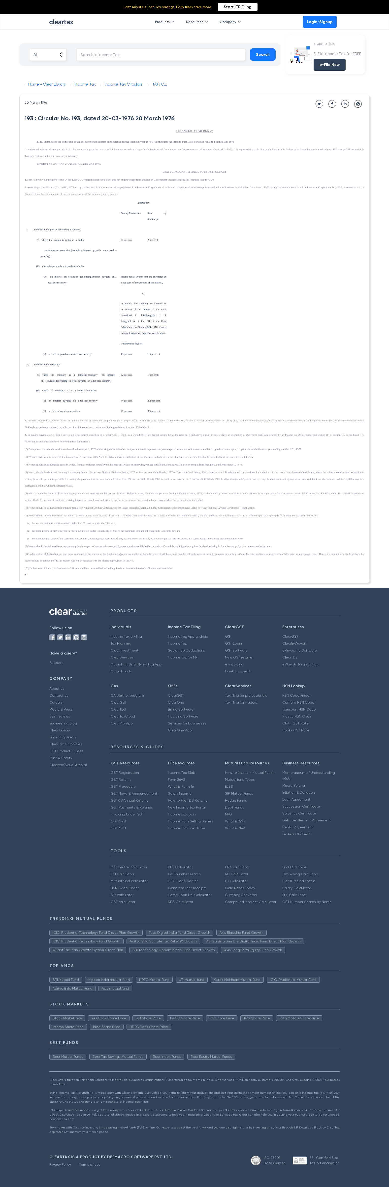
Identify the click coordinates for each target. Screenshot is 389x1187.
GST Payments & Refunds (132, 807)
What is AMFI (235, 821)
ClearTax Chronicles (65, 744)
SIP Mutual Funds (239, 793)
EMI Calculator (122, 874)
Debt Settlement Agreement (306, 820)
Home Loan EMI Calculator (190, 895)
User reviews (59, 716)
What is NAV (235, 828)
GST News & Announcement (134, 793)
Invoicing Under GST (127, 814)
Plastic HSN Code (297, 716)
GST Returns (121, 779)
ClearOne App (180, 730)
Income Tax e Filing (126, 636)
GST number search (184, 874)
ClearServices (122, 657)
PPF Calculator (180, 867)
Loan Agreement (296, 799)
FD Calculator (236, 881)
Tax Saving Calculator (300, 874)
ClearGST (290, 636)
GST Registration (125, 773)
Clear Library (59, 730)
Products (165, 22)
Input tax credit (238, 671)
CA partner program (127, 695)
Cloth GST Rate (295, 723)
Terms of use (89, 1164)
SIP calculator (122, 895)
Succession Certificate (301, 806)
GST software (236, 650)
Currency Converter (241, 895)
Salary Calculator (296, 888)
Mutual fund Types (240, 779)
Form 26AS (176, 779)
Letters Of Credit (296, 834)
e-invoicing (234, 664)
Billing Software (181, 709)
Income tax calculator (129, 867)
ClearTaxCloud (123, 716)
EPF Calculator (294, 895)
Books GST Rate (295, 730)
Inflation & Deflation (298, 792)
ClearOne (176, 702)
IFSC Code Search (183, 881)
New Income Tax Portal (187, 807)
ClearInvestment (124, 650)
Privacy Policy (60, 1164)
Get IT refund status (299, 881)
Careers (56, 702)
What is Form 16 (181, 786)
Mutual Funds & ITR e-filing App (136, 664)
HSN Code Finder (296, 695)
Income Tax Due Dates (187, 828)
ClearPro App (122, 723)
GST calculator (123, 902)
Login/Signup (320, 21)
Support (56, 663)
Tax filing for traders (241, 702)
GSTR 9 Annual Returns (129, 800)
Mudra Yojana (293, 785)
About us (56, 688)
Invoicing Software (183, 716)
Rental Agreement (297, 827)
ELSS (229, 786)
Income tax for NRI (183, 657)
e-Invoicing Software (299, 650)
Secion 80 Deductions (186, 650)
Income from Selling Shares (190, 821)
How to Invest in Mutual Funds (249, 773)
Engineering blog (63, 723)
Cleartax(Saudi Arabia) (68, 765)
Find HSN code (294, 867)
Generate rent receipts (187, 888)
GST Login (233, 643)
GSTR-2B (118, 821)
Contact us (58, 695)
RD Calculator (236, 874)
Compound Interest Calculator (250, 902)
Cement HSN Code (298, 702)
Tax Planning (121, 643)
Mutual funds (121, 671)
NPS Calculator (180, 902)
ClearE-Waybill (294, 643)
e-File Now (330, 64)
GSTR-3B (118, 828)
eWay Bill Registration (300, 664)
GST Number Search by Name (307, 902)
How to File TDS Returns (187, 800)
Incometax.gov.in (182, 814)
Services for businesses (187, 723)
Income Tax (177, 643)
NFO (228, 814)
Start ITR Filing (238, 6)
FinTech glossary (62, 737)
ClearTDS (290, 657)
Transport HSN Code (299, 709)
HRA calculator (237, 867)
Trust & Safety (60, 758)
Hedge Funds (236, 800)
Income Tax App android (188, 636)
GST (228, 636)
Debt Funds (234, 807)
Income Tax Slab (181, 773)
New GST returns (239, 657)
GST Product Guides (66, 751)
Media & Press (61, 709)
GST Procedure (123, 786)
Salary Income (180, 793)
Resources (198, 22)
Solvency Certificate (299, 813)
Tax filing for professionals (246, 695)
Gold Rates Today (240, 888)
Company (231, 22)
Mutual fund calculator (129, 881)
